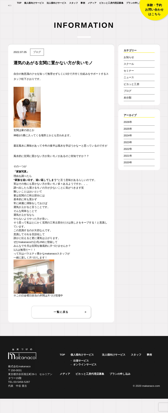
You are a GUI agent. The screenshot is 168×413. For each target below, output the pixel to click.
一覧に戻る (61, 326)
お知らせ (129, 71)
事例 (83, 11)
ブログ (37, 66)
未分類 (128, 111)
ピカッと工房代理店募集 (111, 11)
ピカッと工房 (131, 98)
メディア (92, 11)
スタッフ (73, 11)
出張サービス (81, 375)
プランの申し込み (135, 11)
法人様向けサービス (56, 11)
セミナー (129, 85)
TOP (19, 11)
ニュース (129, 91)
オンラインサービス (85, 378)
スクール (129, 78)
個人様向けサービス (34, 11)
